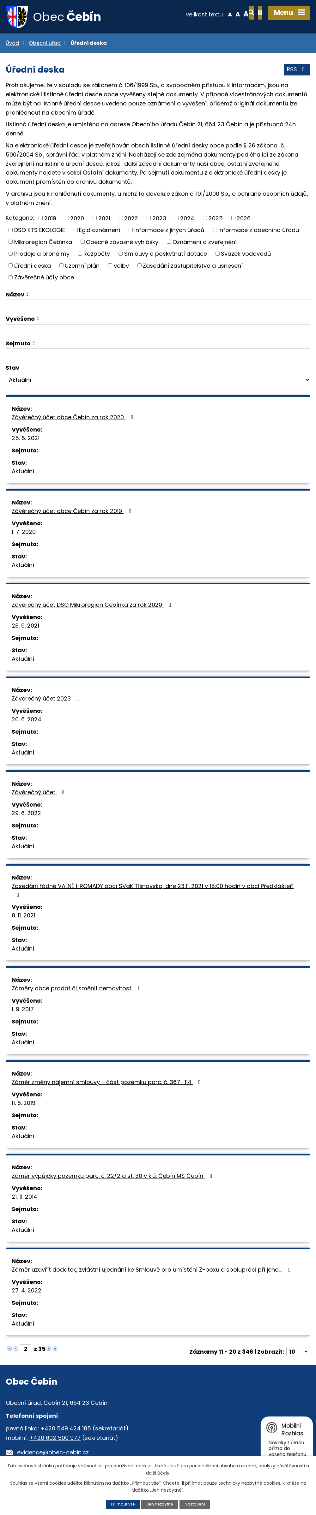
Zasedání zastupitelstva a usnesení (193, 266)
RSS (297, 71)
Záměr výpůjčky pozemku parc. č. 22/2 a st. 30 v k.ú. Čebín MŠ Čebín (113, 1176)
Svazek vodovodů (246, 254)
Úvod (12, 43)
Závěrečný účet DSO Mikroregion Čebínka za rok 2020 (93, 605)
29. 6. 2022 (26, 814)
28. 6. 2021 (25, 626)
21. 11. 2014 (24, 1197)
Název (15, 295)
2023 (159, 219)
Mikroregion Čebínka (43, 243)
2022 (131, 219)
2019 (50, 219)
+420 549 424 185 (65, 1429)
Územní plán (82, 266)
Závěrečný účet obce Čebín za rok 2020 (74, 418)
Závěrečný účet (39, 793)
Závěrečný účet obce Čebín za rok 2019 (73, 512)
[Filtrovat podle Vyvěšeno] (158, 331)
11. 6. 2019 (23, 1103)
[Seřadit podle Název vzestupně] (27, 293)
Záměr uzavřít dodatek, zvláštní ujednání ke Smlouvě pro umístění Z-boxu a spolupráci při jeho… (152, 1270)
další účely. (158, 1473)
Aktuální (23, 472)
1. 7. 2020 (24, 532)
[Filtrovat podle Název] (158, 306)
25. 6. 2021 (26, 439)
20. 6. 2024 (26, 720)
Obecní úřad (45, 43)
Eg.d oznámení (99, 231)
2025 (216, 219)
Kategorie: (20, 218)
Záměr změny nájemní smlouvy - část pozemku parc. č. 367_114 (107, 1083)
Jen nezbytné (160, 1504)
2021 (104, 219)
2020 (77, 219)
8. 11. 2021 (23, 916)
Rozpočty (96, 254)
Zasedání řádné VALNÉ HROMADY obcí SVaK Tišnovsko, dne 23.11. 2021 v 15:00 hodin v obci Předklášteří (153, 890)
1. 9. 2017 (23, 1010)
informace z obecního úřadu (258, 231)
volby (121, 266)
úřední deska (32, 266)
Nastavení (195, 1504)
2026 (244, 219)
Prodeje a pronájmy (42, 254)
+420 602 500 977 (55, 1439)
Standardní (216, 14)
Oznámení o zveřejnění (205, 243)
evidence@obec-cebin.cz (53, 1453)
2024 (187, 219)
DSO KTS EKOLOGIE (39, 231)
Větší (225, 14)
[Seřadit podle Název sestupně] (27, 296)
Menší (208, 14)
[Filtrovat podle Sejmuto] (158, 355)
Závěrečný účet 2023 (47, 699)
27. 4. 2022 (26, 1291)
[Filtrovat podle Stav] (158, 380)
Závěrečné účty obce (44, 278)
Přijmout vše (122, 1504)
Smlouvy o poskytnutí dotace (165, 254)
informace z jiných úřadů (169, 231)
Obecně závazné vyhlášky (122, 243)
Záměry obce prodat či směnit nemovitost (77, 989)
